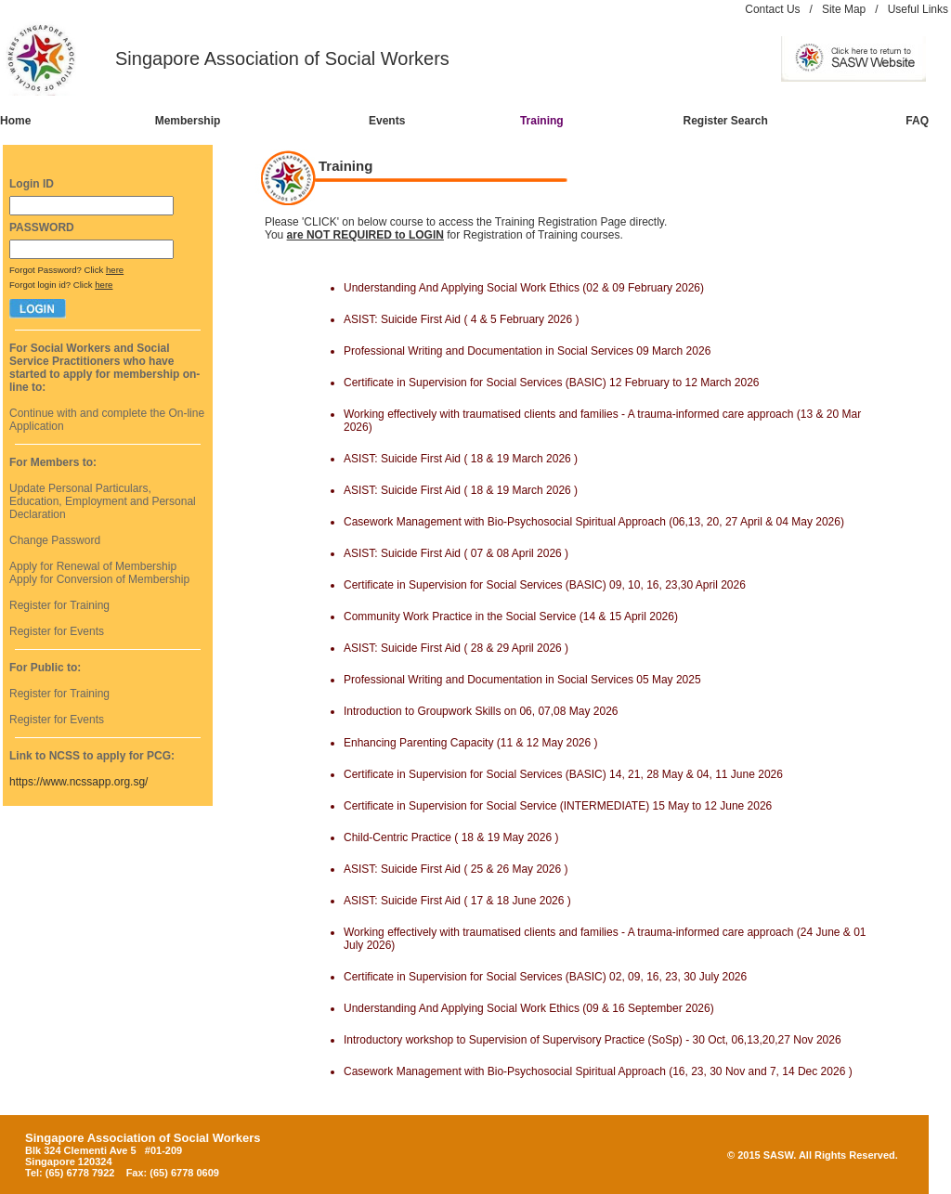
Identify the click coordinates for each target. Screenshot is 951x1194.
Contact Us (772, 9)
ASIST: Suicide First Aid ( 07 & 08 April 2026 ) (456, 553)
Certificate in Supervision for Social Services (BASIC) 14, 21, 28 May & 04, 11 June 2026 (563, 774)
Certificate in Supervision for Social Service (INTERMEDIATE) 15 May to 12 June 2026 (558, 805)
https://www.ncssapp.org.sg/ (78, 781)
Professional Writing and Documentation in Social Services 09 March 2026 (527, 350)
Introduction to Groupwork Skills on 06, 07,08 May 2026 (481, 711)
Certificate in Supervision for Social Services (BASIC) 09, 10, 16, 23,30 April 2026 (545, 584)
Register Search (726, 120)
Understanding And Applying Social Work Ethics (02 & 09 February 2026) (524, 287)
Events (387, 120)
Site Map (844, 9)
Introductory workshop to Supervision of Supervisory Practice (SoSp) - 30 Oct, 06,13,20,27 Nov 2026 (592, 1039)
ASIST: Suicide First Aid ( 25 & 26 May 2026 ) (455, 869)
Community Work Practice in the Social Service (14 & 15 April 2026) (511, 616)
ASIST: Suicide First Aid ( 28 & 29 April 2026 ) (456, 648)
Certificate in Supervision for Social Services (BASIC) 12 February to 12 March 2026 (552, 382)
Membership (188, 120)
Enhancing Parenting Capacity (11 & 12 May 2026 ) (471, 742)
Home (15, 120)
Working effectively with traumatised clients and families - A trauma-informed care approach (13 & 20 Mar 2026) (602, 421)
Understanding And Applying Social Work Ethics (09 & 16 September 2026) (529, 1008)
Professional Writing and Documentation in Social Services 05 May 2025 (522, 679)
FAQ (917, 120)
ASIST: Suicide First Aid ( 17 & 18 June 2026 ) (457, 900)
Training (542, 120)
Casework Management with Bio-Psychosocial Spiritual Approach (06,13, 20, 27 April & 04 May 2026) (594, 521)
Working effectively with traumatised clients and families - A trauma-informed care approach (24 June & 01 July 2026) (605, 939)
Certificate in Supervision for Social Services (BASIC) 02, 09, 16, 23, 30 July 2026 (545, 976)
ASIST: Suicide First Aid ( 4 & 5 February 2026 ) (461, 319)
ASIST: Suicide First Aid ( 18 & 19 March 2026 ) (461, 458)
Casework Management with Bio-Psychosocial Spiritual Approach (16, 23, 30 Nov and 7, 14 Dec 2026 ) (598, 1071)
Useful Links (918, 9)
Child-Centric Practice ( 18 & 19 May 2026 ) (451, 837)
